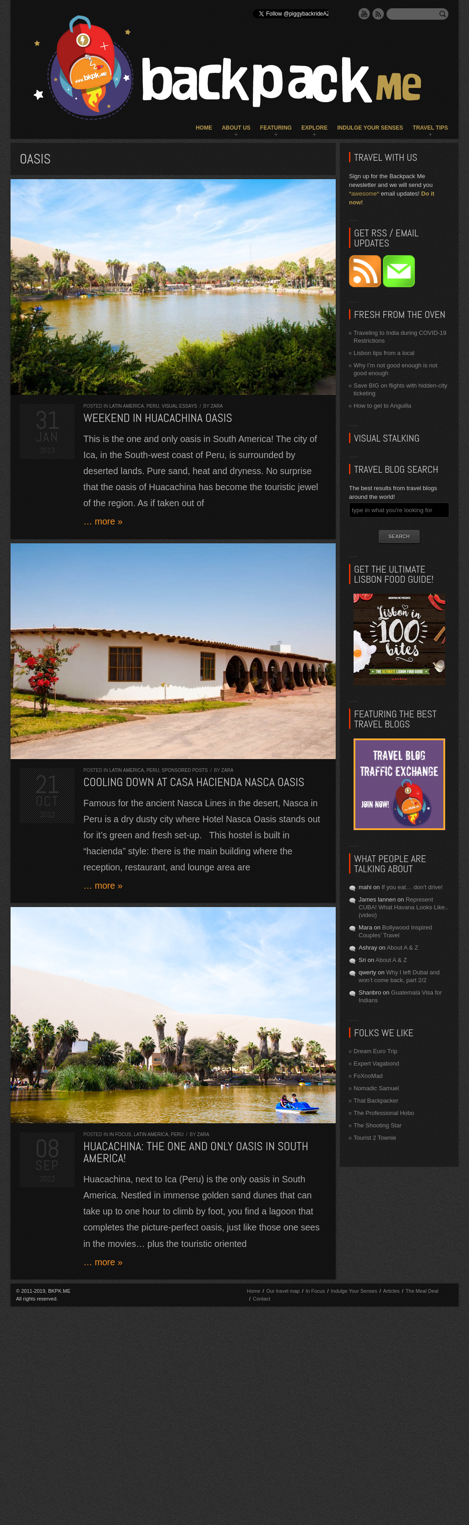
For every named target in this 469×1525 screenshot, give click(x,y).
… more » (103, 521)
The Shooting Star (378, 1125)
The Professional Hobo (384, 1113)
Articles (391, 1291)
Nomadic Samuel (376, 1088)
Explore (314, 128)
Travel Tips (430, 128)
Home (204, 128)
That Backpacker (376, 1100)
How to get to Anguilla (382, 405)
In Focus (120, 1134)
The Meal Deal (422, 1291)
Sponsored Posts (185, 770)
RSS (378, 14)
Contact (261, 1298)
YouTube (364, 14)
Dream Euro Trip (375, 1051)
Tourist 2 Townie (375, 1137)
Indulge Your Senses (370, 128)
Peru (153, 406)
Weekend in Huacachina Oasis (157, 418)
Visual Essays (179, 406)
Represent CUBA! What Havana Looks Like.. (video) (403, 907)
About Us (236, 128)
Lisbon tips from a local (384, 353)
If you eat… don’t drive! (412, 887)
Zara (217, 406)
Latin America (126, 406)
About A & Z (402, 947)
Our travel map (283, 1291)
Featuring (276, 128)
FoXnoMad (368, 1075)
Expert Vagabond (376, 1063)
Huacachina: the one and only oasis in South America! (195, 1152)
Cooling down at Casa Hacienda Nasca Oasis (194, 782)
